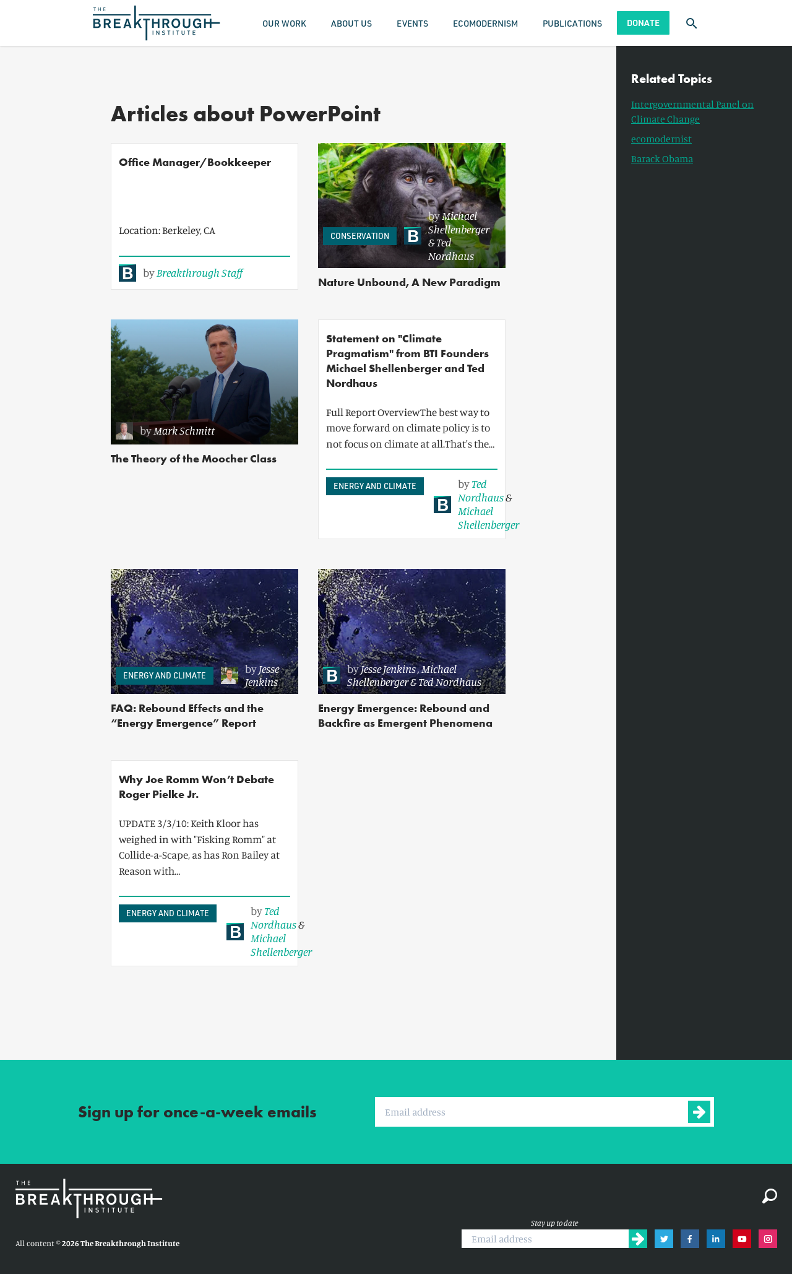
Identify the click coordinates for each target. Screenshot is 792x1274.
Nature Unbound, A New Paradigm (409, 282)
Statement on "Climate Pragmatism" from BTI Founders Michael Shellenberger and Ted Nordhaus (407, 360)
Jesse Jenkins (262, 675)
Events (412, 23)
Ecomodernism (485, 23)
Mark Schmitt (184, 430)
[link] (181, 273)
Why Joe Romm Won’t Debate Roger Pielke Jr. (196, 786)
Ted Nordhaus (451, 248)
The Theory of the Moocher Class (194, 458)
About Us (351, 23)
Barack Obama (662, 158)
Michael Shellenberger (458, 222)
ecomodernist (661, 138)
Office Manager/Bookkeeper (195, 162)
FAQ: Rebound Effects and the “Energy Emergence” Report (187, 715)
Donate (643, 22)
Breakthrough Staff (200, 272)
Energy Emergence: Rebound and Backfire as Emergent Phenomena (405, 715)
